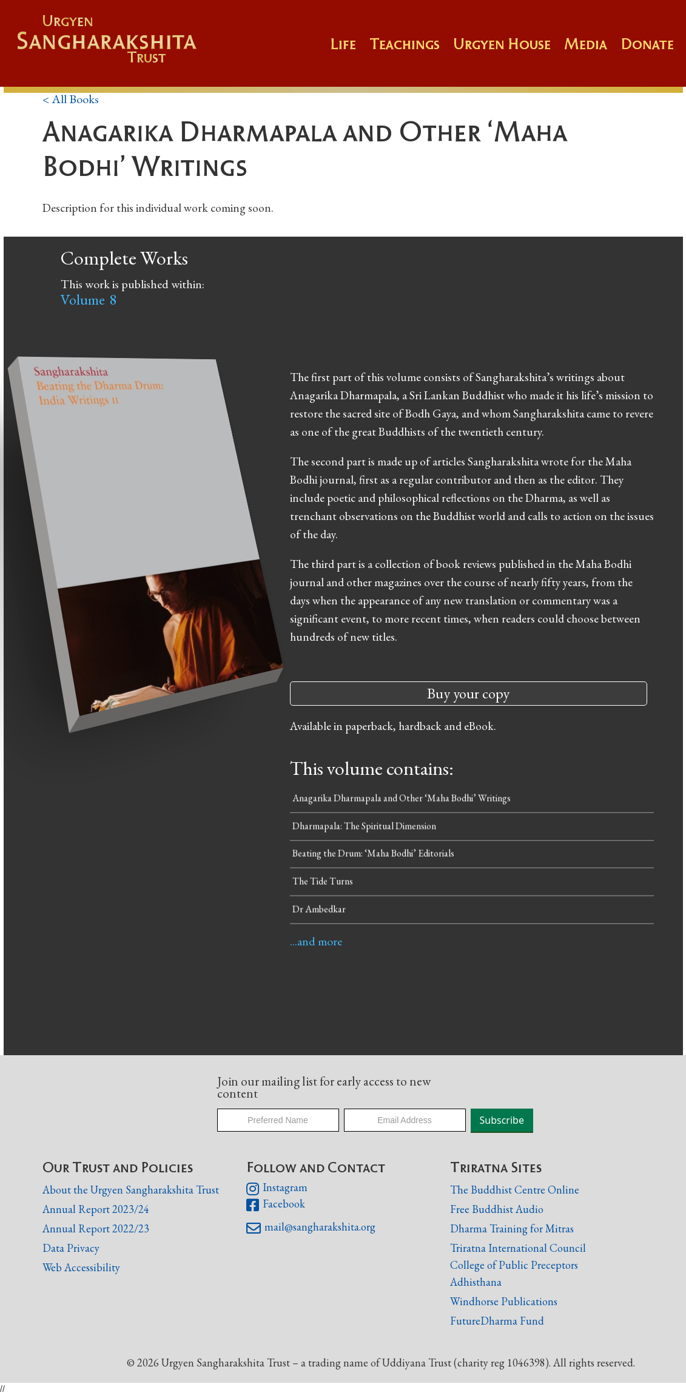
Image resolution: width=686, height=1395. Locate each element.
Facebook (275, 1205)
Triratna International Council (518, 1248)
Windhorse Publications (503, 1301)
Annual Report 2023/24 (95, 1209)
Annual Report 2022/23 (95, 1228)
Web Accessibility (81, 1267)
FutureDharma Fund (497, 1321)
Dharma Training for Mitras (512, 1228)
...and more (316, 941)
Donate (647, 44)
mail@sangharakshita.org (310, 1228)
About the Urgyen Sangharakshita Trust (130, 1190)
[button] (411, 50)
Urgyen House (502, 44)
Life (343, 44)
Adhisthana (476, 1282)
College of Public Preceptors (514, 1265)
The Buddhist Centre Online (514, 1190)
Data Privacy (70, 1248)
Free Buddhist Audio (496, 1209)
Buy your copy (468, 693)
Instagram (277, 1188)
